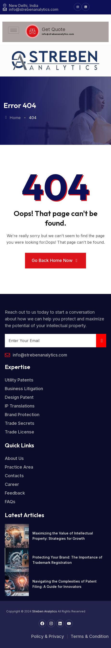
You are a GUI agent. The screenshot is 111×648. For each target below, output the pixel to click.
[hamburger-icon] (13, 30)
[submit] (101, 340)
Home (12, 117)
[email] (50, 340)
